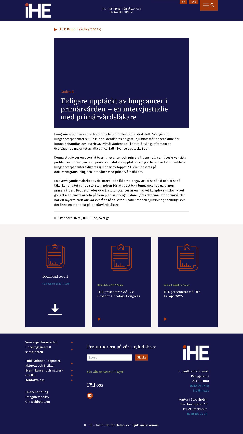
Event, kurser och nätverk (44, 370)
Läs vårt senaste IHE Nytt (105, 372)
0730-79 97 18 (199, 386)
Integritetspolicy (37, 397)
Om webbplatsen (37, 402)
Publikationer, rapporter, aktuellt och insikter (43, 363)
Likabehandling (36, 392)
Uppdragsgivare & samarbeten (38, 349)
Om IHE (30, 375)
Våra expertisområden (41, 342)
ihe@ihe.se (201, 390)
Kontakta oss (35, 380)
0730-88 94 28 (197, 414)
